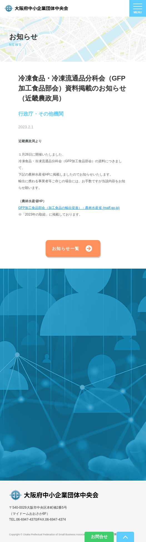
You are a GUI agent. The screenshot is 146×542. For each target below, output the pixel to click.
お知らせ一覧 (66, 248)
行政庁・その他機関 (40, 114)
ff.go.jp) (114, 208)
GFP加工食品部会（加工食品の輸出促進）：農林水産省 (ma (63, 208)
